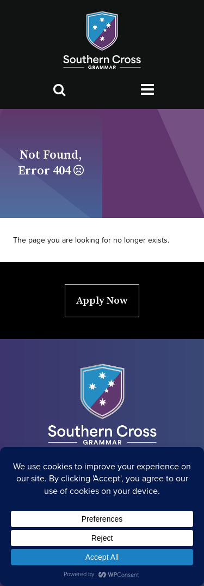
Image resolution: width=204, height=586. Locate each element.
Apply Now (102, 300)
